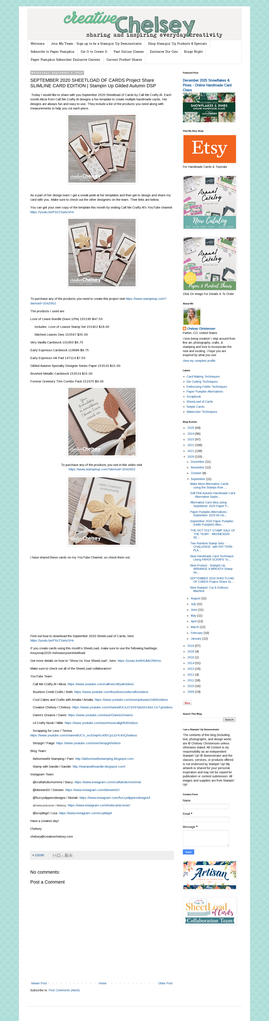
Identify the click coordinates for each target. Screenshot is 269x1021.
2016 (191, 657)
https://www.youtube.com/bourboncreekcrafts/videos (111, 692)
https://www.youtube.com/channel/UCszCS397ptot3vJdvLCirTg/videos (122, 707)
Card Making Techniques (203, 376)
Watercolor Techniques (202, 411)
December (198, 461)
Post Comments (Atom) (64, 990)
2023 (191, 439)
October (196, 473)
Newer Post (39, 983)
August (196, 598)
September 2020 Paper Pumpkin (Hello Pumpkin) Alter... (211, 522)
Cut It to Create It (94, 52)
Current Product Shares (124, 60)
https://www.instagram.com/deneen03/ (92, 790)
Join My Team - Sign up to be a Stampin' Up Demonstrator (96, 44)
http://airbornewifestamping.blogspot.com (104, 758)
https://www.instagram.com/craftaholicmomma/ (108, 782)
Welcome (37, 44)
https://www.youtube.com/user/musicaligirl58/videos (101, 723)
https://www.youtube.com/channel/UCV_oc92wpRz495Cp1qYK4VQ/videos (83, 735)
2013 (191, 668)
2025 (191, 427)
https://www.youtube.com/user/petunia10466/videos (131, 699)
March (195, 627)
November (198, 467)
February (197, 633)
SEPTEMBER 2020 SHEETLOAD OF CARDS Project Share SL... (212, 580)
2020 (191, 456)
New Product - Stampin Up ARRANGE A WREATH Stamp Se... (211, 569)
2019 (191, 645)
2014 (191, 663)
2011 (191, 680)
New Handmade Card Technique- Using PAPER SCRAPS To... (212, 557)
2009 (191, 691)
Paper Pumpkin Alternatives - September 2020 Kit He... (209, 513)
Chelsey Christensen (201, 328)
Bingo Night (193, 52)
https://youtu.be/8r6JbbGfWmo (139, 660)
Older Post (165, 983)
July (194, 604)
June (194, 609)
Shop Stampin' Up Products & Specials (177, 44)
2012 (191, 674)
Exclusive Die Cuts (164, 52)
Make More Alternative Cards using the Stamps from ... (209, 485)
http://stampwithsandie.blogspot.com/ (99, 766)
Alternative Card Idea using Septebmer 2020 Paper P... (209, 504)
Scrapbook (194, 396)
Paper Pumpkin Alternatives (205, 391)
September (198, 479)
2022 (191, 445)
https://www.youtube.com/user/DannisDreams (100, 715)
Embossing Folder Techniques (207, 386)
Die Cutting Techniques (202, 381)
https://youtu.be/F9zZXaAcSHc (52, 212)
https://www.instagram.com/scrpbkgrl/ (85, 813)
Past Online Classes (129, 52)
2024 (191, 433)
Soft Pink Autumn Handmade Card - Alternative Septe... (212, 494)
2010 (191, 686)
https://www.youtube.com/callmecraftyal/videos (101, 684)
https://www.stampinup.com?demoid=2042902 (102, 469)
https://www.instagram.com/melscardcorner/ (99, 805)
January (196, 638)
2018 (191, 651)
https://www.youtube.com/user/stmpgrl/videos (88, 743)
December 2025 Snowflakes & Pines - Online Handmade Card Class (207, 85)
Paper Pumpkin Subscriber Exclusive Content (65, 60)
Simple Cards (195, 406)
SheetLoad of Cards (200, 401)
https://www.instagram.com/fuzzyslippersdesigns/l (115, 797)
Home (103, 983)
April (194, 621)
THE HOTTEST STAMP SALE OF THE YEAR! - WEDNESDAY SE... (212, 534)
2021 (191, 451)
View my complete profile (199, 360)
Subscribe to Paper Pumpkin (52, 52)
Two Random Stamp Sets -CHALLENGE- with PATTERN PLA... (211, 547)
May (194, 615)
